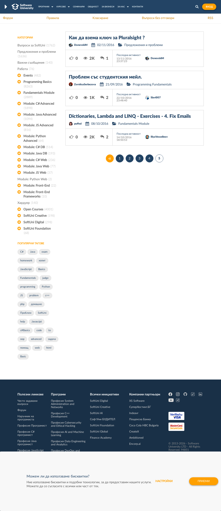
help (22, 321)
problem (34, 295)
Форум (8, 18)
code (39, 330)
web (37, 348)
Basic (23, 356)
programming (27, 287)
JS (21, 295)
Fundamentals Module (38, 95)
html (48, 348)
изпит (42, 260)
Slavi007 (156, 97)
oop (22, 339)
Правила (53, 18)
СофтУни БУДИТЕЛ (102, 419)
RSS (210, 18)
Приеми (204, 481)
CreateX (134, 431)
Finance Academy (101, 437)
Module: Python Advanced (34, 139)
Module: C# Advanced (38, 106)
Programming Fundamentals (152, 84)
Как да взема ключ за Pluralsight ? (107, 37)
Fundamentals (28, 278)
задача (52, 339)
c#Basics (25, 330)
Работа (25, 69)
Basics (41, 269)
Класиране (100, 18)
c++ (47, 295)
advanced (36, 339)
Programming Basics (37, 84)
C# (22, 252)
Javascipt (37, 321)
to (49, 330)
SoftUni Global (99, 431)
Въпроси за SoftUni (36, 45)
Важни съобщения (35, 62)
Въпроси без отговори (158, 18)
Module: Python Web (34, 179)
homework (26, 260)
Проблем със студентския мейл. (105, 77)
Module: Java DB (39, 153)
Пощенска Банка (140, 419)
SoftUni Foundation (37, 231)
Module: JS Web (38, 173)
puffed (77, 124)
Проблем (25, 313)
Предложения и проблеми (36, 54)
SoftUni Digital (37, 222)
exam (45, 252)
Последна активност (129, 55)
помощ (24, 348)
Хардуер (27, 203)
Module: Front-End (39, 185)
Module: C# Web (39, 160)
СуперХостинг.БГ (140, 407)
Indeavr (133, 413)
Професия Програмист (32, 425)
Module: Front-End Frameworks (36, 195)
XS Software (136, 401)
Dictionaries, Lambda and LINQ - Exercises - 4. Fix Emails (130, 116)
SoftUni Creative (39, 216)
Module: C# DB (38, 147)
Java (32, 252)
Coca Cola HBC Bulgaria (144, 425)
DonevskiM (80, 45)
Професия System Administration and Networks (62, 404)
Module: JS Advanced (38, 128)
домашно (36, 304)
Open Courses (38, 209)
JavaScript (26, 269)
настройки (164, 481)
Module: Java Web (39, 166)
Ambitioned (136, 437)
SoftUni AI (96, 413)
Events (32, 75)
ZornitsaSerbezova (85, 84)
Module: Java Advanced (39, 117)
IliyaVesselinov (159, 137)
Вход (209, 7)
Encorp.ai (135, 444)
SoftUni (42, 313)
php (22, 304)
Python (46, 287)
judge (45, 278)
